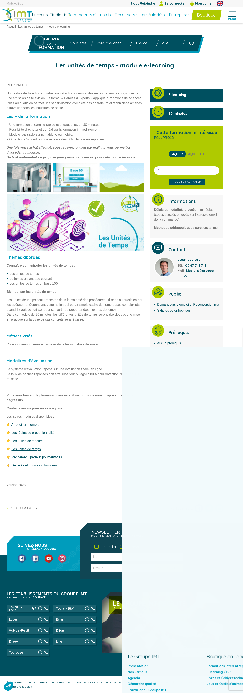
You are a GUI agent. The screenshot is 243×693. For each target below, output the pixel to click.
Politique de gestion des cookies (166, 682)
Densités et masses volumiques (34, 465)
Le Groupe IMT (46, 682)
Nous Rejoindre (143, 3)
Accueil (11, 26)
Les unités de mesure (27, 441)
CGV (97, 682)
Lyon (13, 619)
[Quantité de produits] (186, 170)
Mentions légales (20, 687)
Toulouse (16, 652)
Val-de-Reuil (19, 630)
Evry (59, 619)
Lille (59, 641)
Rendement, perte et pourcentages (36, 457)
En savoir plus (193, 652)
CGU (106, 682)
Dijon (60, 630)
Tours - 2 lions (16, 608)
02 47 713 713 (195, 266)
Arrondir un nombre (25, 424)
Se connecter (172, 3)
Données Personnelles (127, 682)
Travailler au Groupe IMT (75, 682)
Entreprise (134, 547)
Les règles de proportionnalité (32, 432)
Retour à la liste (25, 508)
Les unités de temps (26, 449)
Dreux (14, 641)
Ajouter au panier (187, 181)
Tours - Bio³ (65, 608)
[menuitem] (61, 16)
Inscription (166, 568)
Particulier (109, 547)
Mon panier (201, 3)
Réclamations (200, 682)
